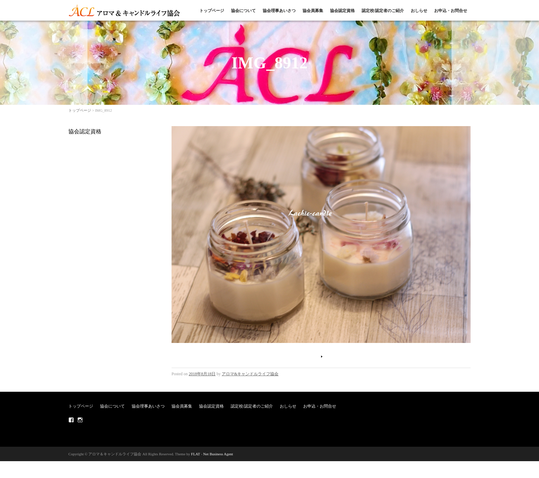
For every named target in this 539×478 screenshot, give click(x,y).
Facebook (71, 420)
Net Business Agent (218, 454)
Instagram (80, 420)
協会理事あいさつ (279, 10)
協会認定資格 (342, 10)
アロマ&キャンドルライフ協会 (250, 373)
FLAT (195, 454)
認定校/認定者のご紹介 (383, 10)
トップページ (211, 10)
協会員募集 (312, 10)
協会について (243, 10)
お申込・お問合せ (450, 10)
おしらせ (419, 10)
